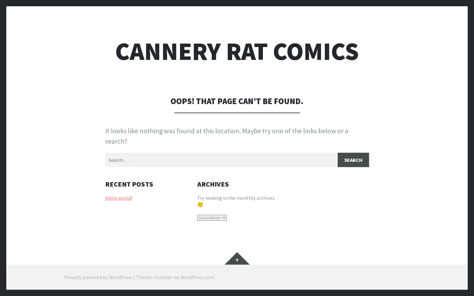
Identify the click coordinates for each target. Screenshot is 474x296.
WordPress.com (198, 277)
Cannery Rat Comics (237, 51)
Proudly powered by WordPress (98, 277)
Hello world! (118, 198)
